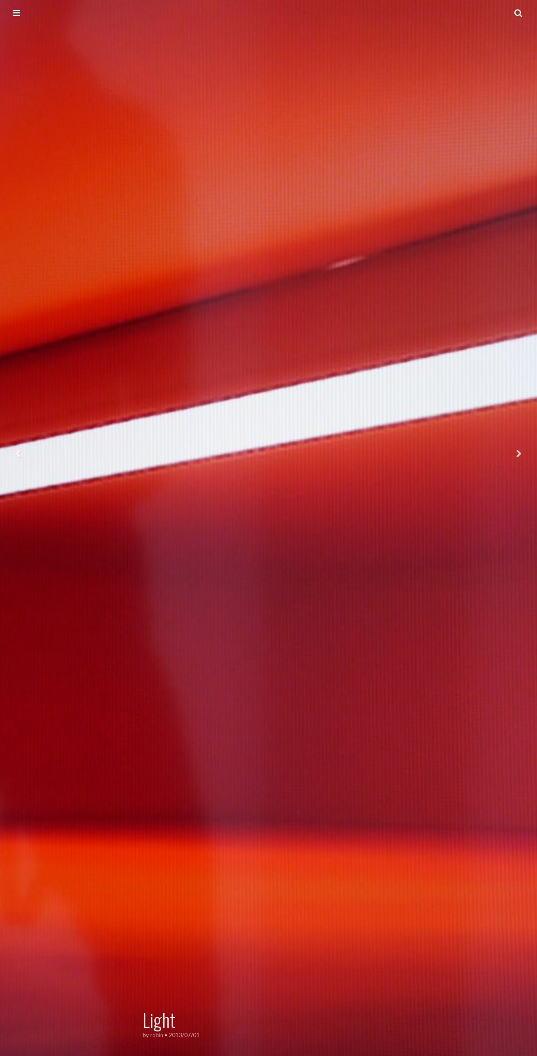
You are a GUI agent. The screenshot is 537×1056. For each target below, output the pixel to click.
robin (156, 1035)
